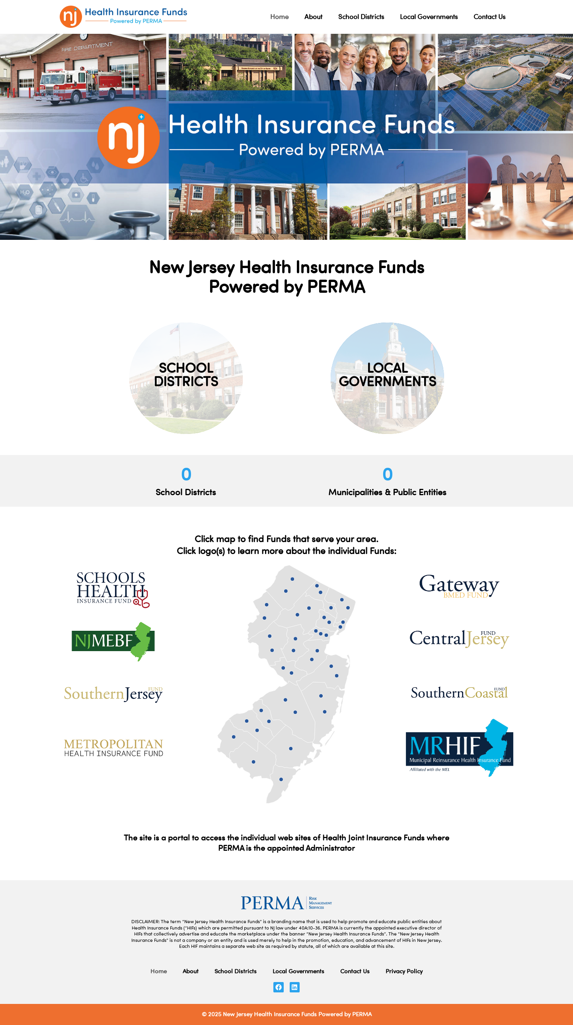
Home (279, 16)
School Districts (361, 16)
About (313, 16)
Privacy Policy (404, 971)
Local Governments (429, 16)
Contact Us (489, 16)
